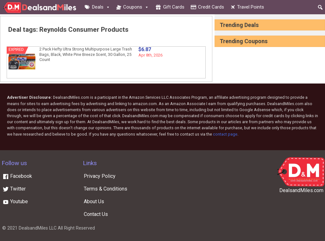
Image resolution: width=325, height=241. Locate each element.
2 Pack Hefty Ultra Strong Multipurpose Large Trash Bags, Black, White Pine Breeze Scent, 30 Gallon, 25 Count (85, 54)
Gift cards (173, 7)
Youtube (15, 201)
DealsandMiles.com (301, 190)
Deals (101, 7)
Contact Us (96, 214)
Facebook (17, 176)
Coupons (136, 7)
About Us (94, 201)
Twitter (14, 189)
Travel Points (250, 7)
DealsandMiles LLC (37, 228)
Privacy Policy (100, 176)
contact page (225, 134)
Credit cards (211, 7)
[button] (320, 7)
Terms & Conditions (105, 189)
